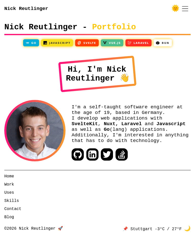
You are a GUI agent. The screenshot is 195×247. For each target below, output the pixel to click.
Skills (11, 212)
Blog (9, 228)
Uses (9, 204)
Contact (12, 220)
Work (9, 196)
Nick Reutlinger (26, 9)
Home (9, 187)
